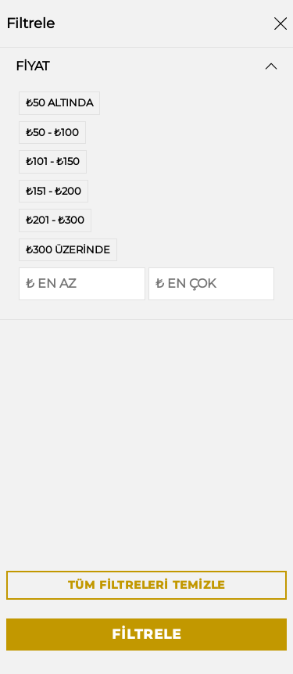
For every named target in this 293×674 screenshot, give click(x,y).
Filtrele (146, 634)
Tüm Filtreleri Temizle (147, 585)
